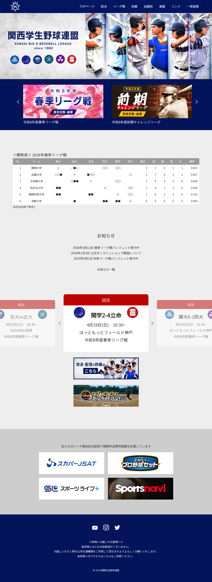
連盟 (162, 6)
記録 (134, 6)
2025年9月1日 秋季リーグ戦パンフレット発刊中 (106, 258)
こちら (107, 556)
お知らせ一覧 (106, 269)
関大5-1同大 (191, 317)
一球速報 (193, 6)
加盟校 (148, 6)
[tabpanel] (61, 105)
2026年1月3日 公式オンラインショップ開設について (106, 253)
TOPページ (87, 6)
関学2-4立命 (106, 315)
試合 (104, 6)
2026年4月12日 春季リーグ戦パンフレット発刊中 (106, 247)
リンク (175, 6)
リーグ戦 (119, 6)
